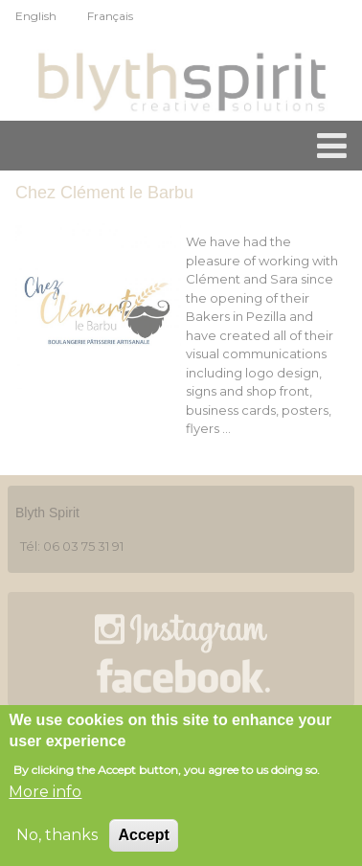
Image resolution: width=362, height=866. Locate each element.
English (36, 16)
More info (45, 795)
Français (110, 16)
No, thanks (57, 839)
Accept (143, 839)
